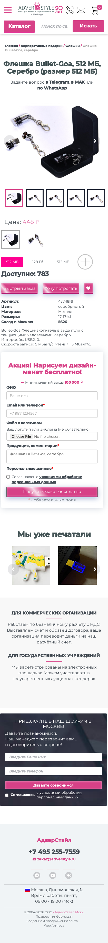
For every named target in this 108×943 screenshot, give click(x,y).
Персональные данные (29, 468)
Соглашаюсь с (47, 479)
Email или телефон (25, 405)
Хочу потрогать (61, 288)
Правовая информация (54, 916)
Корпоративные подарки (42, 46)
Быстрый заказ (19, 288)
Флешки (72, 46)
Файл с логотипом (24, 423)
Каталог (19, 26)
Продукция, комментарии (32, 445)
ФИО (11, 387)
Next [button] (94, 140)
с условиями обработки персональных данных (59, 794)
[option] (52, 140)
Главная (11, 46)
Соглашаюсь (53, 794)
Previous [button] (9, 140)
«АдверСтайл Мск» (68, 912)
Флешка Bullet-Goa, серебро (52, 456)
